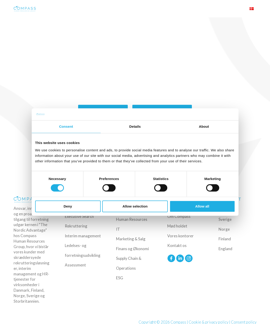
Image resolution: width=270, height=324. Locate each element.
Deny (68, 206)
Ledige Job (180, 8)
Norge (224, 229)
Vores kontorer (180, 235)
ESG (119, 277)
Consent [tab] (66, 126)
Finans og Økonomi (132, 248)
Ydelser (120, 8)
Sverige (225, 219)
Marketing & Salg (130, 238)
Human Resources (131, 219)
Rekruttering (76, 226)
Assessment (75, 265)
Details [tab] (135, 126)
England (225, 248)
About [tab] (204, 126)
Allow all (202, 206)
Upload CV (236, 8)
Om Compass (215, 8)
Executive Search (79, 216)
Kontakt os (177, 245)
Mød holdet (177, 226)
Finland (225, 238)
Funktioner (159, 8)
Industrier (138, 8)
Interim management (83, 235)
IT (118, 229)
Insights (196, 8)
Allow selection (135, 206)
